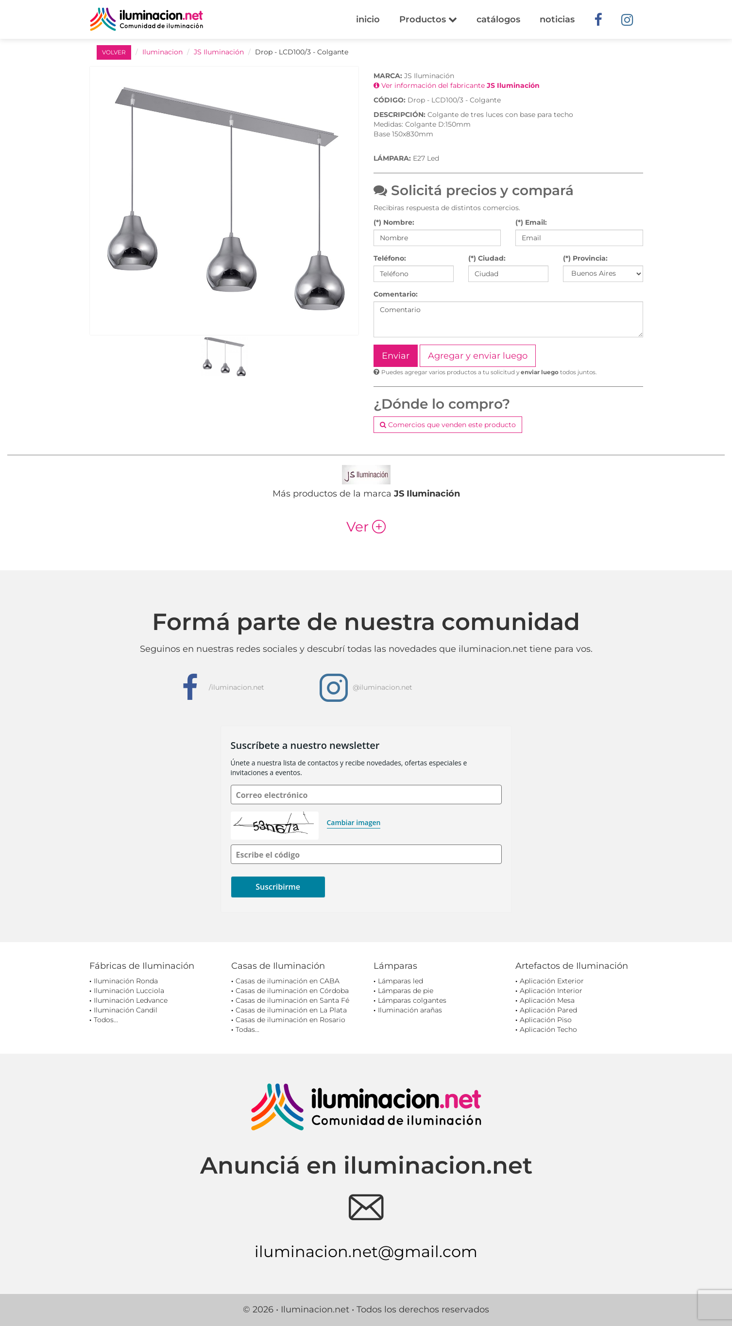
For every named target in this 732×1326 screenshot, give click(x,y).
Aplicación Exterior (552, 981)
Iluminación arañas (410, 1010)
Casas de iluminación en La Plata (291, 1010)
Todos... (106, 1019)
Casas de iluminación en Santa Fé (292, 1000)
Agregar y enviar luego (478, 355)
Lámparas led (400, 981)
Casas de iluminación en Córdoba (292, 990)
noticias (557, 19)
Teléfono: (390, 258)
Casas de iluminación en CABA (288, 981)
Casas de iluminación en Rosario (290, 1019)
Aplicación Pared (548, 1010)
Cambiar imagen (354, 822)
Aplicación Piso (546, 1019)
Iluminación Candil (125, 1010)
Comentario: (396, 294)
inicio (368, 19)
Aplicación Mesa (547, 1000)
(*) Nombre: (394, 222)
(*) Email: (531, 222)
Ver (366, 526)
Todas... (247, 1029)
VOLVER (114, 52)
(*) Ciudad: (487, 258)
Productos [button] (428, 19)
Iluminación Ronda (126, 981)
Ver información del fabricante (457, 85)
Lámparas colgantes (412, 1000)
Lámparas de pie (405, 990)
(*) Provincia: (585, 258)
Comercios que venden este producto (448, 424)
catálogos (498, 19)
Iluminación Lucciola (129, 990)
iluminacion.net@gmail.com (366, 1251)
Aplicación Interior (551, 990)
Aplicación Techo (548, 1029)
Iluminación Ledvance (131, 1000)
